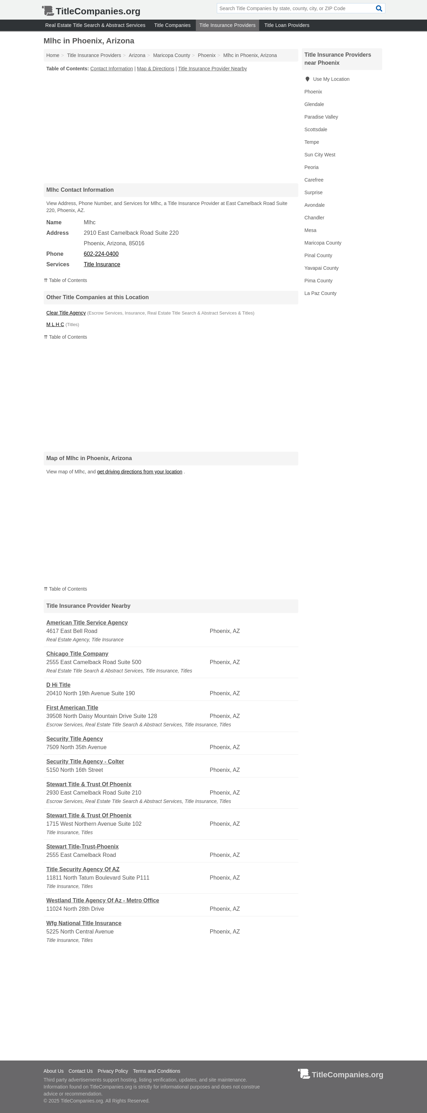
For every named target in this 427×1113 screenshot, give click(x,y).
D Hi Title (59, 685)
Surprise (314, 192)
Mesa (310, 230)
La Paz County (321, 293)
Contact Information (111, 68)
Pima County (319, 280)
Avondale (315, 205)
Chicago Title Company (78, 654)
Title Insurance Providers (227, 25)
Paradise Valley (321, 117)
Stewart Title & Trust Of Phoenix (89, 784)
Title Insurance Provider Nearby (212, 68)
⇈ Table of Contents (65, 280)
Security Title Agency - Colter (85, 762)
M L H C (55, 324)
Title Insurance (102, 264)
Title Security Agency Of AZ (83, 869)
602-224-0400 (101, 254)
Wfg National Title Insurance (84, 923)
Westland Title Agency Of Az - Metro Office (103, 900)
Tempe (312, 142)
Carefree (314, 180)
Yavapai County (322, 268)
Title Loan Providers (286, 25)
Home (53, 55)
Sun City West (320, 154)
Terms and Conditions (156, 1071)
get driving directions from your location (140, 471)
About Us (54, 1071)
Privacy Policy (113, 1071)
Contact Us (81, 1071)
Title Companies (172, 25)
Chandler (315, 217)
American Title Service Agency (87, 623)
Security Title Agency (75, 739)
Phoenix (313, 91)
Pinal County (318, 255)
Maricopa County (323, 243)
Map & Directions (156, 68)
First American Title (73, 708)
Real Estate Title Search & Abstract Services (95, 25)
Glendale (314, 104)
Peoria (312, 167)
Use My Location (327, 79)
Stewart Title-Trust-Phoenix (83, 847)
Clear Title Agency (66, 313)
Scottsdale (316, 129)
